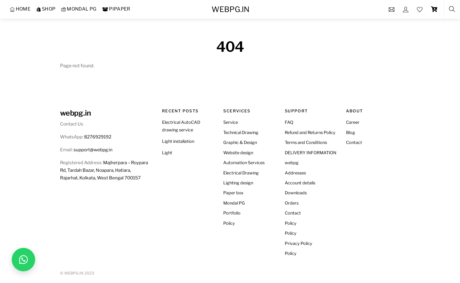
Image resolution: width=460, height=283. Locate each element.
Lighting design (238, 183)
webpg (292, 162)
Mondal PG (234, 203)
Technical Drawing (240, 132)
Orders (292, 203)
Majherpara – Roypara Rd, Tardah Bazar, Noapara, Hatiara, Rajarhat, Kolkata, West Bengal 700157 (104, 170)
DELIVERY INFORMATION (310, 152)
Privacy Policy (298, 243)
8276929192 (97, 137)
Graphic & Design (240, 142)
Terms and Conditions (306, 142)
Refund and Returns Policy (310, 132)
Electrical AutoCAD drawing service (181, 126)
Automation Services (244, 162)
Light (167, 152)
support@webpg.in (93, 149)
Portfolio (232, 213)
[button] (23, 259)
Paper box (233, 192)
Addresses (295, 173)
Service (230, 122)
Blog (350, 132)
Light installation (178, 141)
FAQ (289, 122)
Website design (238, 152)
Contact (293, 213)
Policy (229, 223)
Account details (300, 183)
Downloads (296, 192)
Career (353, 122)
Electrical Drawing (241, 173)
